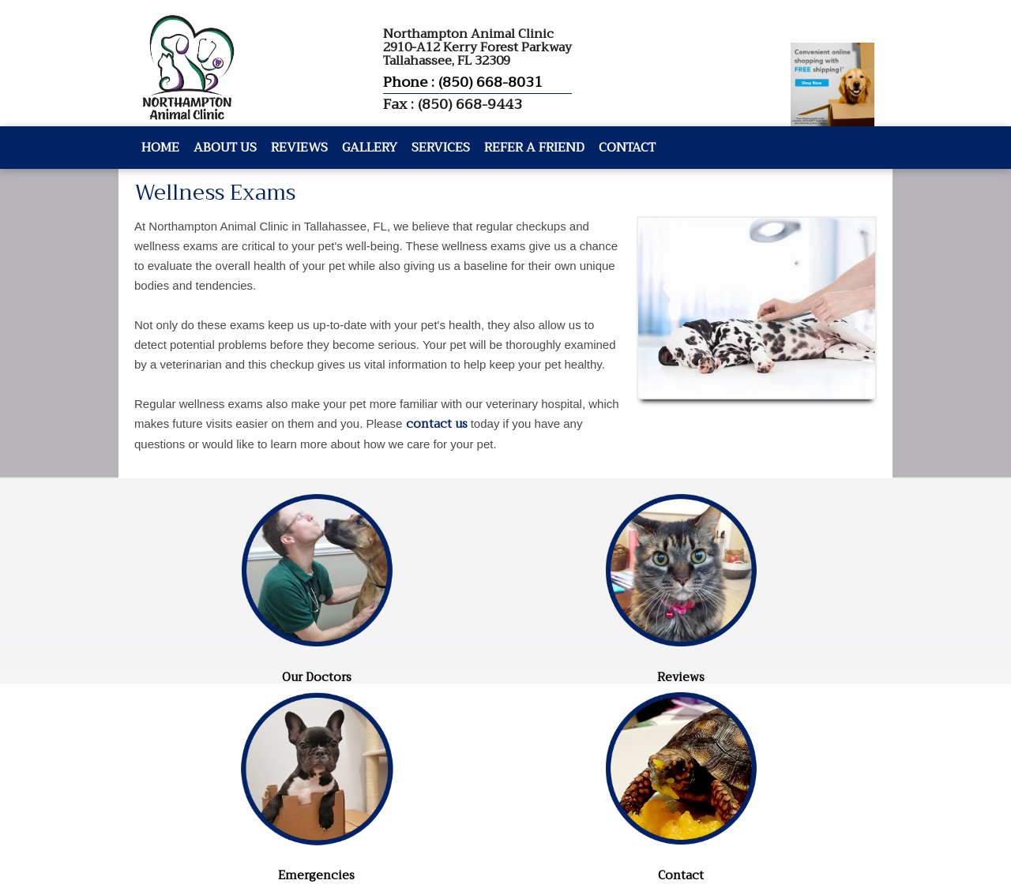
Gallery (369, 148)
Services (441, 148)
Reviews (299, 148)
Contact (627, 148)
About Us (225, 148)
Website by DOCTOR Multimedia (222, 809)
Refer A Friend (534, 148)
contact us (437, 424)
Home (160, 148)
